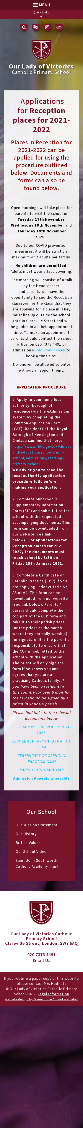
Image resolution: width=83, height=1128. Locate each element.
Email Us (41, 960)
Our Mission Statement (37, 825)
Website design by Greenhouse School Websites (41, 999)
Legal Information (53, 994)
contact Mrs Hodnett (47, 983)
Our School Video (31, 851)
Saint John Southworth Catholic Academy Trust (37, 863)
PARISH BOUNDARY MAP (41, 769)
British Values (28, 842)
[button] (41, 16)
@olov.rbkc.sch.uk (49, 350)
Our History (26, 833)
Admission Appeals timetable (41, 778)
